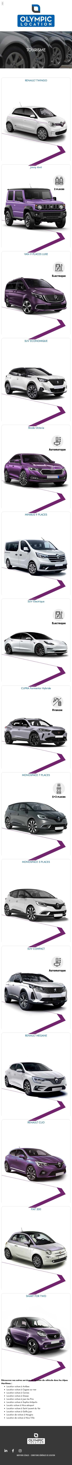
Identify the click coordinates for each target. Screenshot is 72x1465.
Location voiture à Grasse (17, 1395)
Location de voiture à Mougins (19, 1414)
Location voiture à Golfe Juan (19, 1411)
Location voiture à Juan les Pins (20, 1398)
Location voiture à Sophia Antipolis (22, 1402)
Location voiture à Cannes (18, 1392)
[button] (2, 3)
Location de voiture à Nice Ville (20, 1417)
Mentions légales (23, 1455)
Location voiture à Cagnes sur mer (21, 1389)
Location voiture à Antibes (18, 1386)
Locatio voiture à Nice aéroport (20, 1405)
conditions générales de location (43, 1455)
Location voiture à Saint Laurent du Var (23, 1408)
